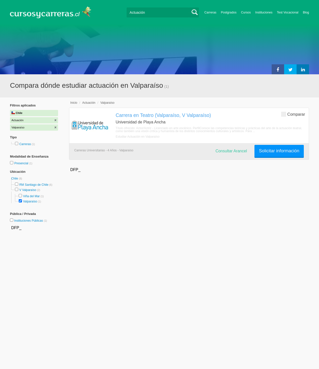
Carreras (210, 12)
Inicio (73, 102)
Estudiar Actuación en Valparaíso (138, 136)
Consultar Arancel (231, 151)
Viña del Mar (31, 196)
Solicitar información (279, 150)
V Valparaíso (27, 190)
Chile (15, 178)
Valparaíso (30, 201)
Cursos (246, 12)
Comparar (293, 114)
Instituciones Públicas (30, 220)
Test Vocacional (287, 12)
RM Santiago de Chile (33, 184)
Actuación (88, 102)
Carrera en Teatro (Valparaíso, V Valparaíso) (163, 115)
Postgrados (229, 12)
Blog (306, 12)
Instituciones (263, 12)
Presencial (21, 163)
